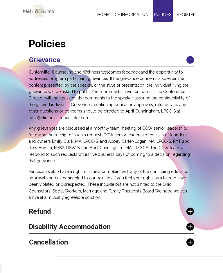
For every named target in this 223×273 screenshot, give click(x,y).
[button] (111, 60)
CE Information (131, 14)
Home (103, 14)
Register (186, 14)
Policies (162, 14)
